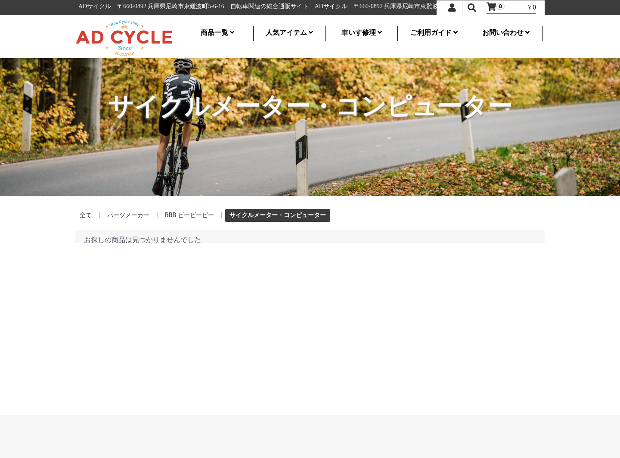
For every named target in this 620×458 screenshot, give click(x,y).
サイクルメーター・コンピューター (277, 215)
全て (86, 215)
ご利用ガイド (434, 32)
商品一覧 (217, 32)
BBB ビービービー (189, 215)
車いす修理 (361, 32)
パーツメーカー (128, 215)
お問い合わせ (506, 32)
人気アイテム (289, 32)
